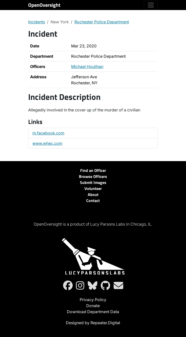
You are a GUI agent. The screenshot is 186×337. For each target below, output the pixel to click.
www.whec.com (47, 143)
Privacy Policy (93, 299)
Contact (93, 200)
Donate (93, 305)
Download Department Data (93, 311)
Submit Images (93, 182)
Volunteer (93, 188)
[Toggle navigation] (151, 5)
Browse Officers (93, 176)
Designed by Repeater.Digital (93, 322)
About (93, 194)
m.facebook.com (48, 133)
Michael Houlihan (87, 66)
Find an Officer (93, 170)
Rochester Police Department (101, 21)
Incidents (36, 21)
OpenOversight (44, 5)
